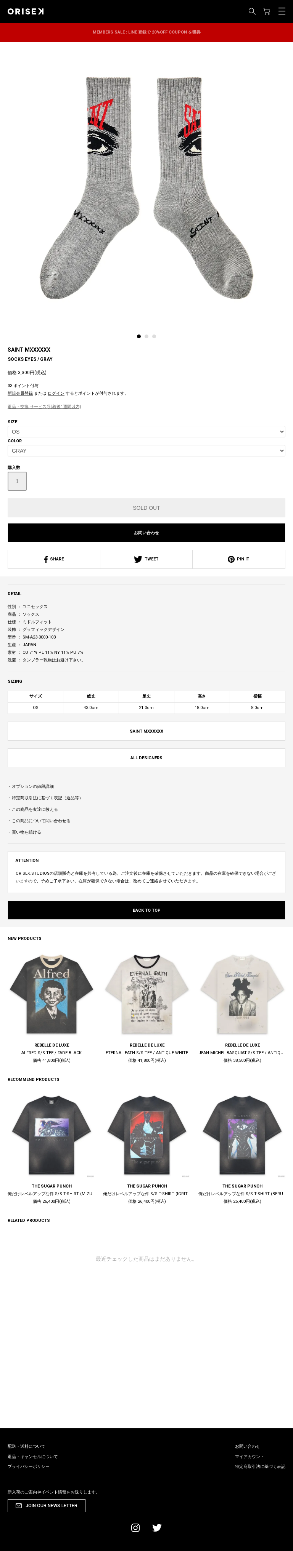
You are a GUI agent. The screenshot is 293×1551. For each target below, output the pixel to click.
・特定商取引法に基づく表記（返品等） (45, 798)
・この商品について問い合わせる (39, 820)
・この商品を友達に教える (33, 809)
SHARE (54, 559)
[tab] (141, 338)
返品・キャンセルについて (33, 1456)
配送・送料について (26, 1446)
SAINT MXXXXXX (29, 350)
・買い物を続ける (24, 832)
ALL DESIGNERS (146, 757)
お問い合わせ (146, 532)
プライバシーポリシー (29, 1466)
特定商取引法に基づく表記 (260, 1466)
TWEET (146, 559)
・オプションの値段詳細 (31, 786)
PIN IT (238, 559)
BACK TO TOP (147, 910)
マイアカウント (249, 1456)
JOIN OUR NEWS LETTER (51, 1505)
